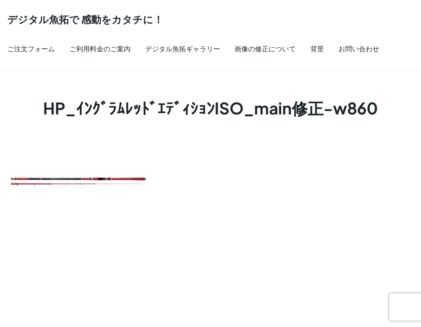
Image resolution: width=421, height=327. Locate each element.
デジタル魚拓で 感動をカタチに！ (85, 19)
